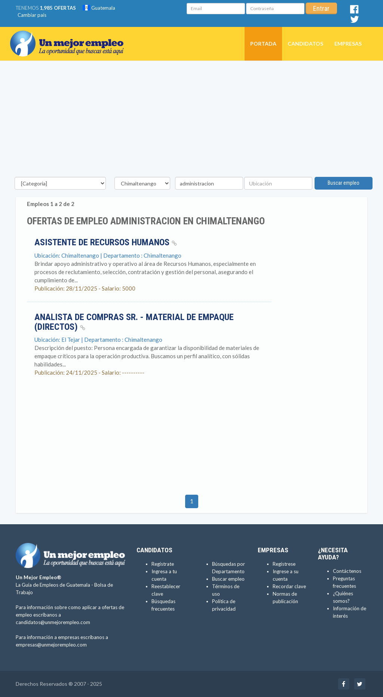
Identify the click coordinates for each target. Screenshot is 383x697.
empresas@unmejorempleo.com (51, 645)
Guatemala (99, 8)
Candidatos (305, 43)
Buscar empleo (343, 183)
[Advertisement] (191, 120)
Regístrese (284, 564)
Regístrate (162, 564)
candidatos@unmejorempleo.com (53, 622)
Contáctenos (347, 571)
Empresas (348, 43)
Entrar (321, 8)
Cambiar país (32, 15)
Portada (263, 43)
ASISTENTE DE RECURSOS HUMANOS (105, 242)
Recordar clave (289, 586)
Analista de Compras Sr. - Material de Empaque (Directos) (134, 322)
